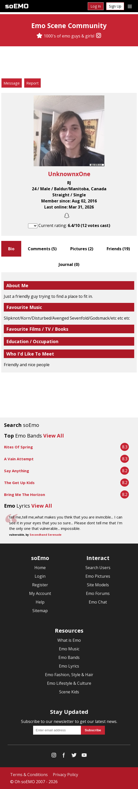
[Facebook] (64, 756)
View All (53, 435)
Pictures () (81, 249)
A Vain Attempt (19, 458)
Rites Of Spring (18, 446)
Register (40, 585)
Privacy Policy (65, 774)
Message (12, 83)
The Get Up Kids (19, 482)
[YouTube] (84, 756)
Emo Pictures (97, 576)
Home (40, 567)
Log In (95, 6)
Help (40, 602)
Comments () (42, 249)
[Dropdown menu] (129, 6)
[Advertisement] (69, 63)
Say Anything (16, 470)
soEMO (17, 6)
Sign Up (115, 6)
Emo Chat (98, 602)
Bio (11, 249)
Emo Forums (98, 593)
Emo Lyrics (69, 666)
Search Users (97, 567)
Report (32, 83)
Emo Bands (69, 657)
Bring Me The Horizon (24, 494)
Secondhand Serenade (45, 534)
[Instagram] (98, 36)
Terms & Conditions (29, 774)
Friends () (118, 249)
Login (40, 576)
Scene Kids (69, 692)
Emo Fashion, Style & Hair (69, 674)
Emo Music (69, 649)
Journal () (69, 264)
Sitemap (40, 610)
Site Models (98, 585)
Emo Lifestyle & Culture (69, 683)
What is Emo (69, 640)
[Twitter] (74, 756)
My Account (40, 593)
